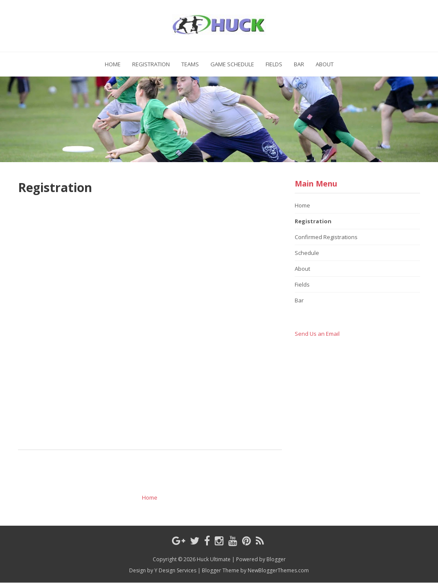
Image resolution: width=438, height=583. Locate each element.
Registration (151, 64)
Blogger (276, 559)
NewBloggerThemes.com (278, 570)
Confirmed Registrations (326, 237)
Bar (299, 64)
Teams (190, 64)
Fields (274, 64)
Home (113, 64)
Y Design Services (175, 570)
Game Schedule (232, 64)
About (325, 64)
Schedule (307, 253)
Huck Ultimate (214, 559)
